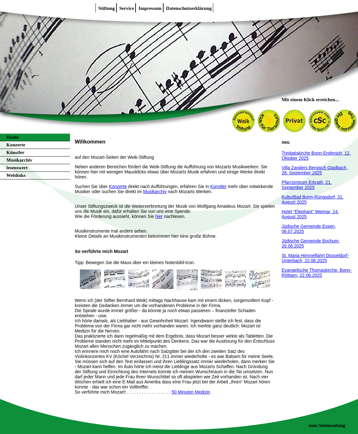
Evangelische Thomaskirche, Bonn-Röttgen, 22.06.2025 (317, 273)
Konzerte (15, 144)
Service (126, 8)
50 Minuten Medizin (191, 392)
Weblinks (15, 175)
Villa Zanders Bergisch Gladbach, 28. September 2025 (315, 170)
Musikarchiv (19, 160)
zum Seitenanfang (327, 425)
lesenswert (17, 167)
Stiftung (106, 8)
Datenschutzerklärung (189, 8)
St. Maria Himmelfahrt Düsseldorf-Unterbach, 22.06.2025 (315, 258)
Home (12, 137)
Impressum (149, 8)
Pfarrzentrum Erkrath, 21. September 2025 (307, 185)
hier (159, 216)
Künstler (15, 152)
